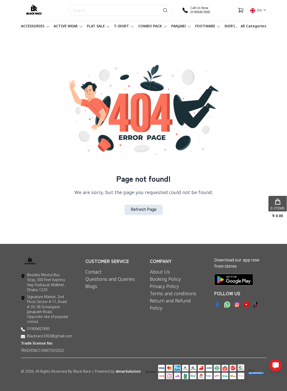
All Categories (253, 26)
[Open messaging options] (275, 365)
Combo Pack (152, 26)
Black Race (82, 371)
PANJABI (181, 26)
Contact (93, 272)
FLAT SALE (98, 26)
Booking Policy (165, 279)
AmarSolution (128, 371)
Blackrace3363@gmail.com (49, 336)
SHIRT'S (234, 26)
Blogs (91, 287)
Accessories (35, 26)
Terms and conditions (173, 294)
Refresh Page (144, 210)
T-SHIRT (124, 26)
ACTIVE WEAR (68, 26)
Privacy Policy (164, 287)
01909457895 (38, 329)
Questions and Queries (110, 279)
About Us (160, 272)
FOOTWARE (207, 26)
